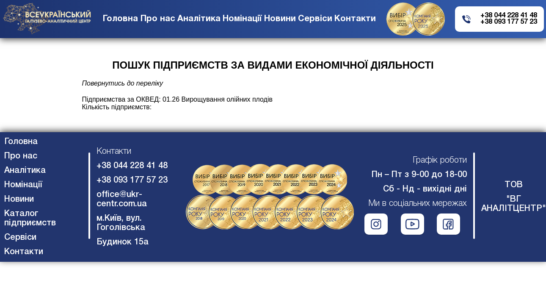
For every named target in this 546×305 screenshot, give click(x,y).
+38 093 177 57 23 (508, 22)
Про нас (158, 19)
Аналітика (199, 19)
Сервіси (315, 19)
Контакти (355, 19)
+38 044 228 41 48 (508, 16)
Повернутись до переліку (122, 83)
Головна (120, 19)
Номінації (242, 19)
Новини (280, 19)
